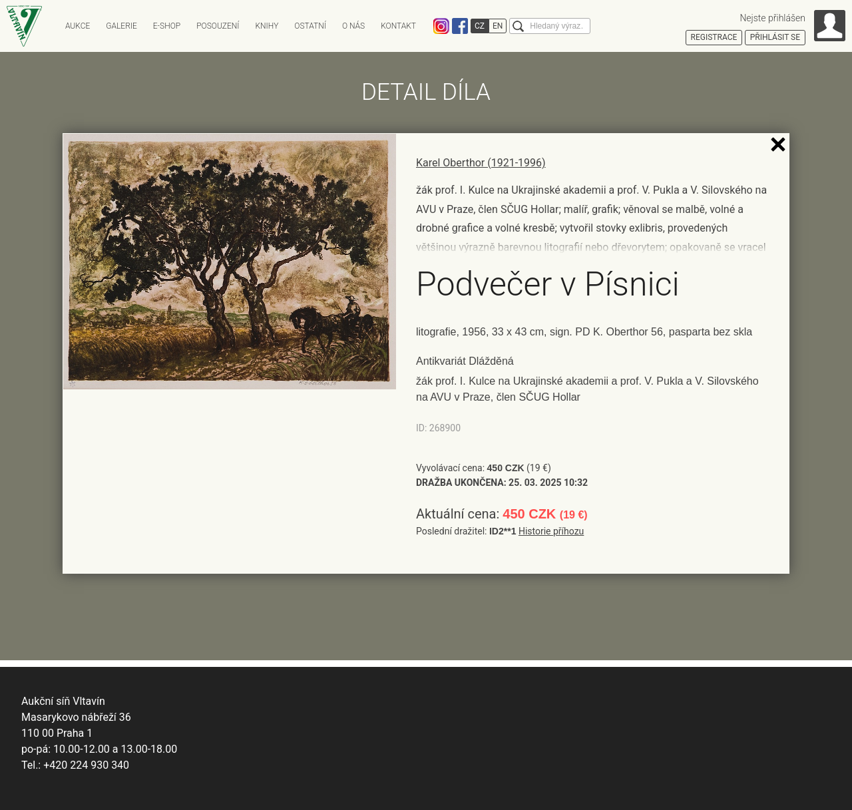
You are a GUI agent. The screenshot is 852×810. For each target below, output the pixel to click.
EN (498, 26)
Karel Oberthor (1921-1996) (481, 162)
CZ (480, 26)
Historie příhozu (551, 531)
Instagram (441, 26)
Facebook (460, 26)
